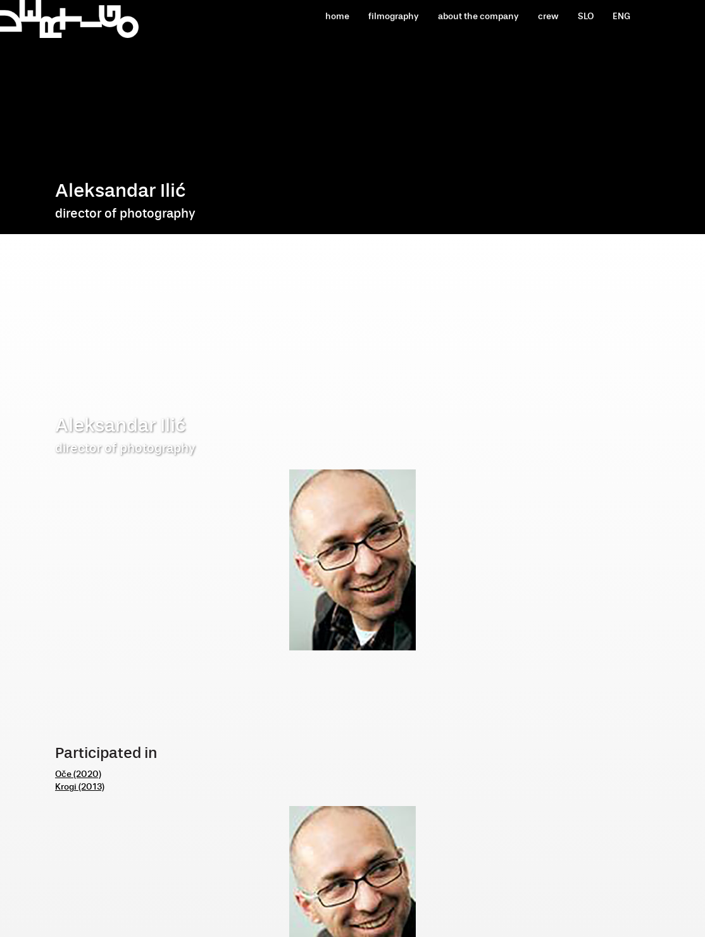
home (337, 16)
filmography (393, 16)
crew (548, 16)
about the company (478, 16)
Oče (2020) (78, 774)
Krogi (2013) (79, 786)
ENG (621, 16)
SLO (586, 16)
